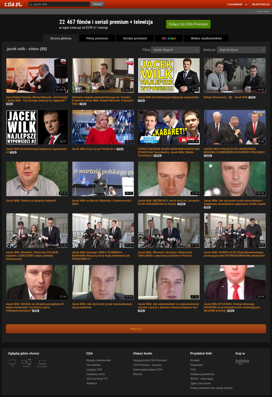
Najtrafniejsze (242, 49)
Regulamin (196, 365)
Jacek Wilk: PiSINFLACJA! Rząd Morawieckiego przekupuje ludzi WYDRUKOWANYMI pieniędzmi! (234, 254)
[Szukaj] (59, 4)
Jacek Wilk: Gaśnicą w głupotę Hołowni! (31, 200)
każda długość (176, 49)
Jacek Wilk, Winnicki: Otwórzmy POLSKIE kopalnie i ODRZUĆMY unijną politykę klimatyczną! (32, 256)
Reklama (92, 383)
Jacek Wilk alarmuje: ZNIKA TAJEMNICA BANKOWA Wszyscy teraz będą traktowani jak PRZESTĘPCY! (101, 256)
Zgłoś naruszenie (200, 383)
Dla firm (137, 374)
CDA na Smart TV (97, 378)
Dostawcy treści (96, 374)
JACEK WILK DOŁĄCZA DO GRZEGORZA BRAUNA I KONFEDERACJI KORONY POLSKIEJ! (234, 150)
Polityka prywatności (202, 374)
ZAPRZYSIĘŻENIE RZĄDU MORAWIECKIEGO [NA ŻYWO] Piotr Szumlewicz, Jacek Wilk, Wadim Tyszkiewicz (169, 152)
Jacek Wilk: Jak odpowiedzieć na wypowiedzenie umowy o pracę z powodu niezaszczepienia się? (168, 306)
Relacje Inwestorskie (99, 360)
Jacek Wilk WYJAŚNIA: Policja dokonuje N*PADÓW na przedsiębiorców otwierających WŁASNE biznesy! (232, 307)
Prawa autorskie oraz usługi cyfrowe (211, 388)
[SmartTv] (30, 368)
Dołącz (188, 24)
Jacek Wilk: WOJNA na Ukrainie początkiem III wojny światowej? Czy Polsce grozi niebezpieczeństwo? (35, 307)
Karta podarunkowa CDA (147, 369)
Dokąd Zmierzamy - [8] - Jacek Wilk (226, 97)
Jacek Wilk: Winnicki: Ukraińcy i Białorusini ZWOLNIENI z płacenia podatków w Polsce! (165, 254)
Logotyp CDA (94, 369)
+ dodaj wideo (262, 11)
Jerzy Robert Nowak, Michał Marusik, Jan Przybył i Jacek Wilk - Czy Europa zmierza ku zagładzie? (37, 99)
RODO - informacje (201, 378)
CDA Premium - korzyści (147, 365)
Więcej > (133, 328)
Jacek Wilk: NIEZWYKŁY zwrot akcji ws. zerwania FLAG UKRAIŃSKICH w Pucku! (168, 202)
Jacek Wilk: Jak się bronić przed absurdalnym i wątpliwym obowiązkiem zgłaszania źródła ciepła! (235, 202)
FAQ (193, 369)
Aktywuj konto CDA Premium (150, 360)
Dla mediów (93, 365)
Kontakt (194, 360)
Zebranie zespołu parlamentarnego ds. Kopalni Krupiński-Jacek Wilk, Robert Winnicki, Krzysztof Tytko (102, 100)
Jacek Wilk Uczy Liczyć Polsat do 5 (94, 149)
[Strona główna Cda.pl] (14, 4)
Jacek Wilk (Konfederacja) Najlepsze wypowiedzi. (168, 97)
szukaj (98, 4)
